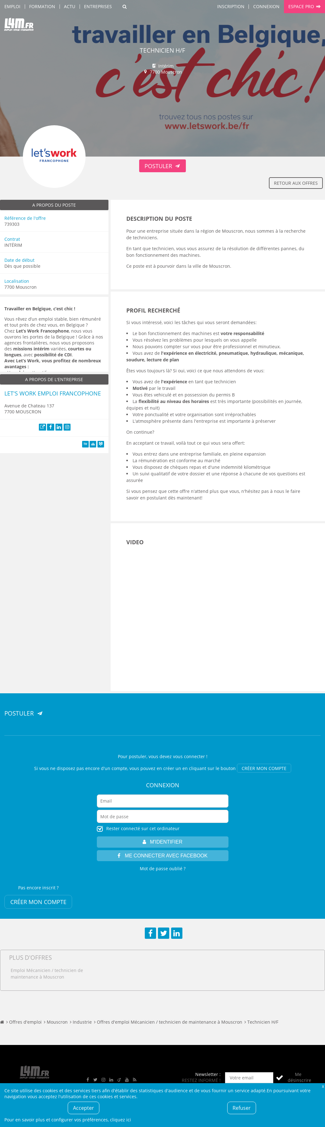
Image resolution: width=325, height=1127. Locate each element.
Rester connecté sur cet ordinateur (143, 828)
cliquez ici (120, 1120)
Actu (69, 6)
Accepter (83, 1107)
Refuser (242, 1107)
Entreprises (98, 6)
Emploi (12, 6)
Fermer (323, 1086)
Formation (42, 6)
